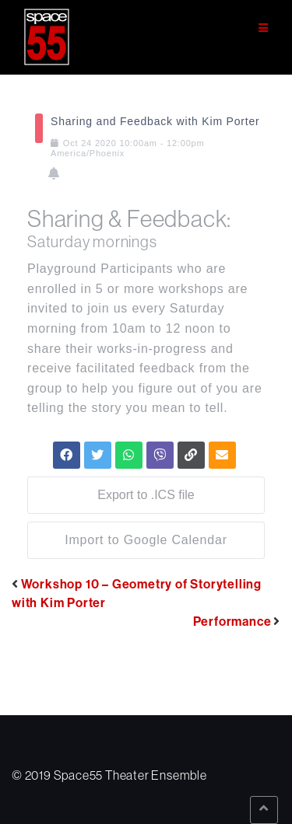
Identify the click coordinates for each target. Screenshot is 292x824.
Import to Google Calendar (146, 539)
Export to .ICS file (146, 494)
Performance (232, 621)
